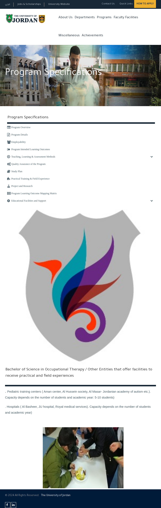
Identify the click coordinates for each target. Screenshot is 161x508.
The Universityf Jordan (55, 495)
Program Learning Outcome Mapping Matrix (32, 193)
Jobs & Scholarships (29, 4)
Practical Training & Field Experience (28, 178)
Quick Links (126, 4)
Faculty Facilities (126, 18)
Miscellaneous (69, 36)
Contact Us (108, 4)
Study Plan (14, 171)
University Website (59, 4)
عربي (7, 4)
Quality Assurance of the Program (26, 164)
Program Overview (19, 127)
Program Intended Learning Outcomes (28, 149)
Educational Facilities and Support (26, 200)
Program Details (17, 134)
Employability (16, 142)
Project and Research (19, 186)
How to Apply (145, 4)
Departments (85, 18)
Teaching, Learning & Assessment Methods (31, 156)
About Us (65, 18)
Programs (104, 18)
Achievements (92, 36)
